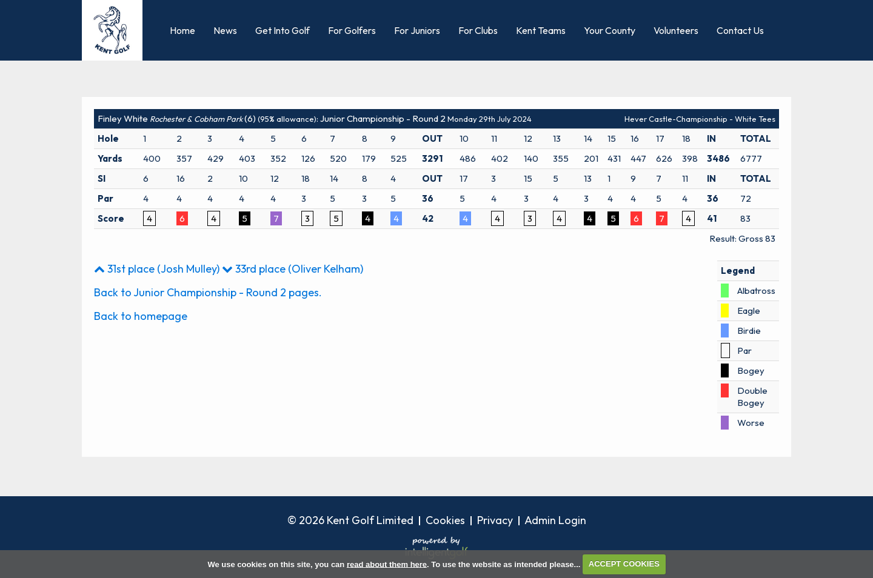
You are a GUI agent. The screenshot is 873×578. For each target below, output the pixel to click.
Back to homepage (140, 316)
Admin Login (555, 520)
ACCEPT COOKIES (624, 563)
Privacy (495, 520)
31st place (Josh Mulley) (156, 269)
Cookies (445, 520)
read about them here (387, 563)
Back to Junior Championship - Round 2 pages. (208, 292)
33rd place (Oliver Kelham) (292, 269)
